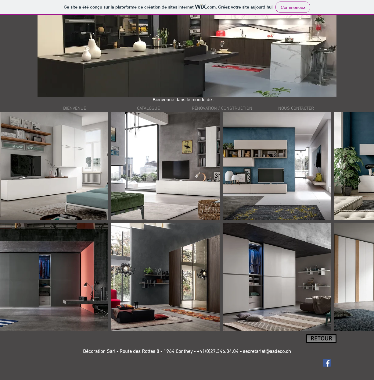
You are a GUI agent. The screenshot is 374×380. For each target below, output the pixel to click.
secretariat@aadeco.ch (267, 352)
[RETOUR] (321, 338)
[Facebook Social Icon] (327, 363)
